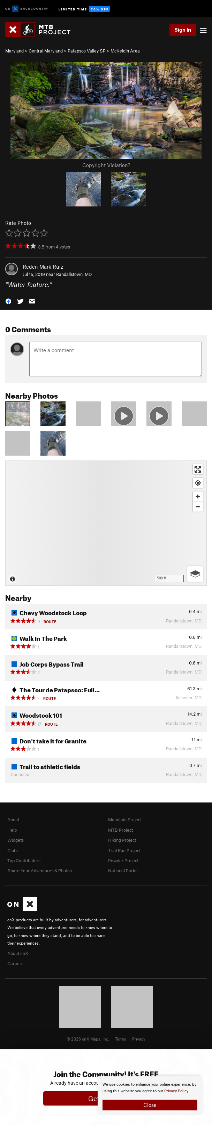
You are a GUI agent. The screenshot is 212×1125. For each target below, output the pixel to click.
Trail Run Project (124, 850)
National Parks (122, 870)
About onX (17, 953)
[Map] (106, 523)
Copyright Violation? (106, 165)
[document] (150, 1095)
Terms (120, 1038)
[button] (8, 301)
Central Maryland (46, 51)
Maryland (14, 51)
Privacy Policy (176, 1091)
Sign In (182, 29)
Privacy (138, 1038)
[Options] (195, 574)
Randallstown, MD (74, 274)
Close (150, 1105)
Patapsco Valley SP (87, 51)
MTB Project (120, 830)
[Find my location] (198, 483)
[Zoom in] (198, 496)
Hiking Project (122, 840)
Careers (15, 963)
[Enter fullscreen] (198, 469)
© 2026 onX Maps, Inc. (88, 1038)
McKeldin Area (125, 51)
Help (12, 830)
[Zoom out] (198, 507)
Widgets (15, 840)
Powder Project (123, 860)
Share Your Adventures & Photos (39, 870)
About (13, 819)
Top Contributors (23, 860)
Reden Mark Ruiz (43, 266)
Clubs (12, 850)
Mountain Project (125, 819)
